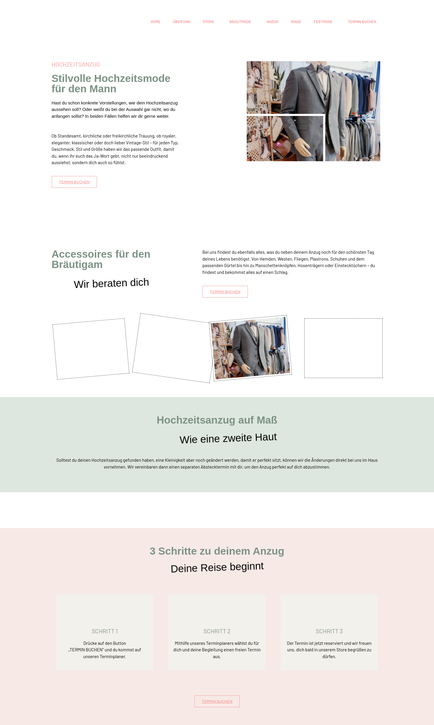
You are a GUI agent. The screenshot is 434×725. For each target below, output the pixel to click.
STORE (208, 21)
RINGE (296, 21)
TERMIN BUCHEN (362, 21)
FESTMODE (323, 21)
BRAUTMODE (240, 21)
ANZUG (272, 21)
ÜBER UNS (181, 21)
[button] (209, 21)
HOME (155, 21)
